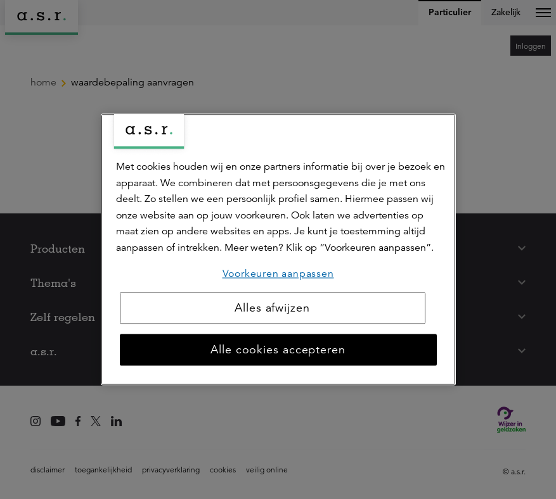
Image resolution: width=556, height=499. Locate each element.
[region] (278, 249)
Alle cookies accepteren (278, 350)
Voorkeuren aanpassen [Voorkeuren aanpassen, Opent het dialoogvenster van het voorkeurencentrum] (278, 273)
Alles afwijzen (272, 308)
